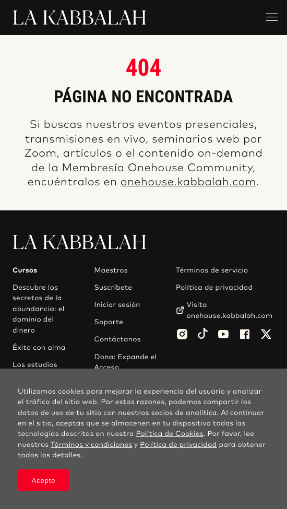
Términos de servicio (212, 270)
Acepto (44, 480)
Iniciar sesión (117, 305)
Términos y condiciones (91, 444)
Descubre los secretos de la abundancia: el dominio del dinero (39, 309)
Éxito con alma (39, 347)
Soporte (109, 322)
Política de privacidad (214, 287)
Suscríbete (113, 287)
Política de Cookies (169, 433)
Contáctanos (117, 339)
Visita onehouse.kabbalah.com (229, 310)
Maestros (111, 270)
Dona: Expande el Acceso (125, 362)
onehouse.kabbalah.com (188, 182)
